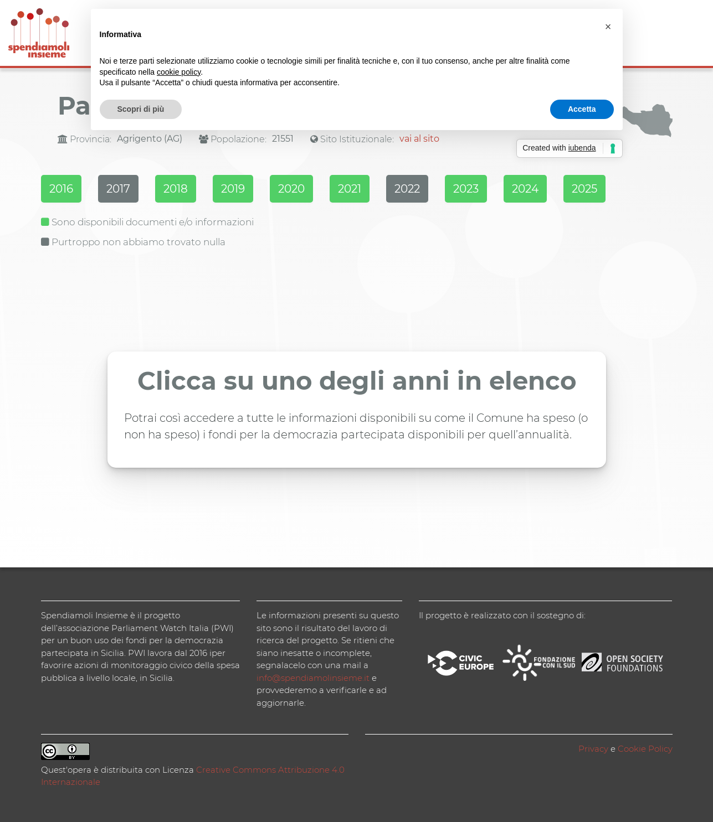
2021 (349, 188)
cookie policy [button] (179, 72)
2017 (118, 188)
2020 (291, 188)
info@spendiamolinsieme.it (313, 678)
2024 (525, 188)
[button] (608, 26)
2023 (466, 188)
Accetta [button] (582, 109)
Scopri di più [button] (141, 109)
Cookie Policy (645, 748)
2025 (584, 188)
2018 (175, 188)
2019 (233, 188)
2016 (61, 188)
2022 (407, 188)
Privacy (593, 748)
